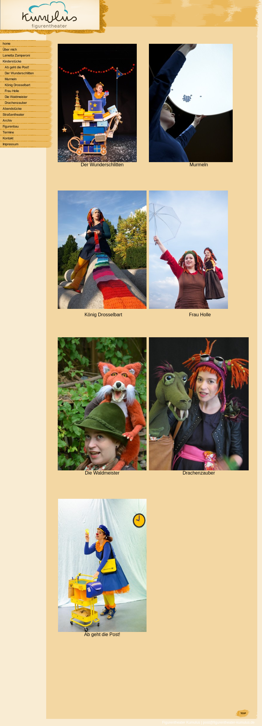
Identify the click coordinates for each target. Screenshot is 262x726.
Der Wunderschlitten (102, 164)
